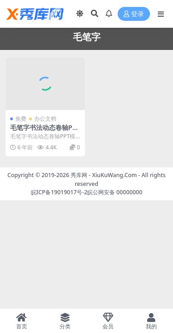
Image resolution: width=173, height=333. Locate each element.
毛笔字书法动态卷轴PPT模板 (45, 131)
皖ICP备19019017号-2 (59, 192)
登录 (134, 14)
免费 (20, 119)
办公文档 (45, 119)
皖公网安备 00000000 (114, 192)
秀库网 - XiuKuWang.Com (104, 175)
